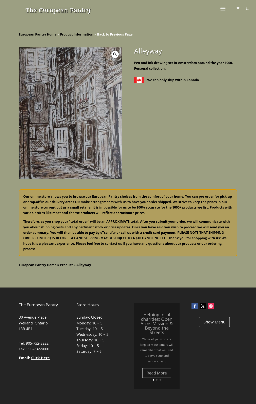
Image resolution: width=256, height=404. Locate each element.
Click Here (40, 357)
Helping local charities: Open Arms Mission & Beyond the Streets (157, 329)
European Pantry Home (37, 34)
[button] (115, 54)
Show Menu (214, 322)
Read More (157, 378)
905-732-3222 (37, 343)
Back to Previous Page (114, 34)
